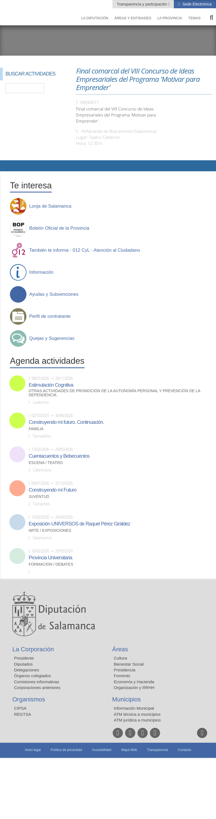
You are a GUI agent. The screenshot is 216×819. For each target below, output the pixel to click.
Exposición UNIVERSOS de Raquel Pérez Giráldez (79, 524)
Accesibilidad (101, 750)
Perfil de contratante (50, 316)
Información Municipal (134, 708)
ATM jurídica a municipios (137, 720)
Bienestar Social (129, 664)
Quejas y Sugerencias (51, 338)
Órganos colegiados (32, 675)
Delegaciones (26, 670)
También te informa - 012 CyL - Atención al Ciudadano (84, 250)
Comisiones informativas (36, 681)
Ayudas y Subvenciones (54, 294)
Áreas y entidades (132, 18)
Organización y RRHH (134, 687)
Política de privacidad (66, 750)
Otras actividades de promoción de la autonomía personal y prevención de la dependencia (114, 393)
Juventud (39, 497)
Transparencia (157, 750)
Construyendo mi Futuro (52, 490)
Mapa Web (129, 750)
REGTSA (22, 714)
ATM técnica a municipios (137, 714)
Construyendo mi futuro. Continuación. (66, 422)
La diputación (94, 18)
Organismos (28, 699)
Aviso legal (33, 750)
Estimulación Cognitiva (51, 385)
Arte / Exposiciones (50, 530)
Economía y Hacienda (134, 681)
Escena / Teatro (46, 463)
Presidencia (124, 670)
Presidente (24, 658)
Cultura (120, 658)
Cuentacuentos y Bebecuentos (59, 456)
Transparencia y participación (142, 4)
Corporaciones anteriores (37, 687)
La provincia (169, 18)
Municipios (126, 699)
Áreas (120, 649)
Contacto (184, 750)
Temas (194, 18)
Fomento (122, 675)
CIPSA (20, 708)
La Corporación (33, 649)
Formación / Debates (51, 564)
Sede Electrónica (196, 4)
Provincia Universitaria (50, 557)
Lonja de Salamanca (50, 206)
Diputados (23, 664)
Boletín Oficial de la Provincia (59, 228)
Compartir (7, 165)
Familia (36, 429)
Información (41, 272)
